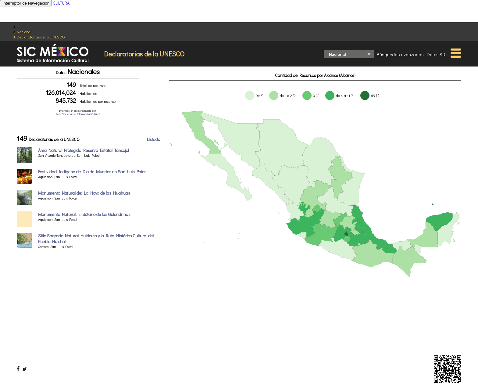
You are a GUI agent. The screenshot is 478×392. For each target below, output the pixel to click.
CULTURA (61, 3)
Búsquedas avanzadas (400, 54)
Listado (153, 139)
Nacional (24, 31)
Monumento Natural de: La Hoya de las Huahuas (84, 193)
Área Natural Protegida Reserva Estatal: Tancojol (83, 150)
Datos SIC (437, 54)
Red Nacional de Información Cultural (77, 114)
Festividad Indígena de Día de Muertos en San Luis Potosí (92, 171)
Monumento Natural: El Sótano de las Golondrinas (84, 214)
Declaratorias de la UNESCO (41, 36)
